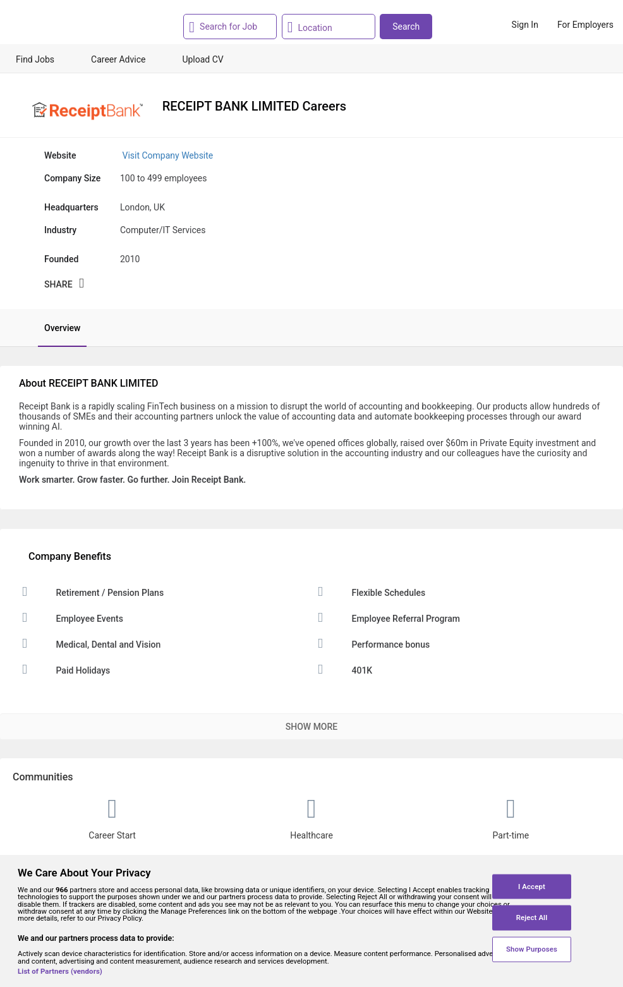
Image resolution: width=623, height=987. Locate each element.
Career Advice (118, 59)
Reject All (532, 917)
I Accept (531, 885)
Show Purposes (531, 949)
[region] (311, 921)
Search (406, 26)
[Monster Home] (65, 24)
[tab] (56, 328)
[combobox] (228, 27)
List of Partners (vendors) (60, 971)
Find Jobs (35, 59)
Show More (311, 727)
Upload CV (202, 59)
